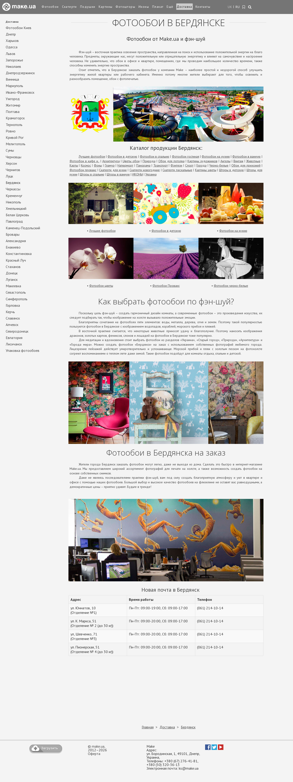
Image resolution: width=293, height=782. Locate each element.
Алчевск (12, 325)
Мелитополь (15, 144)
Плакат (157, 7)
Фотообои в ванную (246, 156)
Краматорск (15, 118)
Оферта (94, 753)
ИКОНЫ (137, 174)
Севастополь (16, 292)
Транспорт (160, 165)
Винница (12, 79)
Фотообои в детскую (122, 156)
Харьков (12, 40)
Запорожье (14, 60)
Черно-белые (218, 165)
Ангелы (225, 161)
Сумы (10, 150)
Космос (86, 165)
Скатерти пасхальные (177, 170)
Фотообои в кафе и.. (84, 161)
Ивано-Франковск (20, 92)
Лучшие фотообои (92, 156)
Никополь (13, 202)
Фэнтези (176, 165)
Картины (106, 7)
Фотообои (50, 7)
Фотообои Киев (18, 28)
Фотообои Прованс (166, 286)
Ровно (11, 131)
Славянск (13, 318)
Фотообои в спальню (154, 156)
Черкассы (13, 189)
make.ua (98, 746)
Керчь (10, 312)
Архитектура (111, 161)
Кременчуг (14, 196)
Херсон (11, 163)
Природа (149, 161)
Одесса (11, 47)
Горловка (13, 305)
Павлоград (14, 221)
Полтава (12, 111)
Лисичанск (14, 344)
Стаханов (13, 267)
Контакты (202, 7)
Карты (74, 165)
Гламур (110, 165)
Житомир (13, 105)
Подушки (87, 7)
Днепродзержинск (20, 73)
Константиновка (19, 254)
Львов (10, 54)
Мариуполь (14, 86)
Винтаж (238, 161)
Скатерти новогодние (145, 170)
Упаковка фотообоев (22, 350)
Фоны (98, 165)
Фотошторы (125, 7)
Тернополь (14, 125)
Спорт (189, 165)
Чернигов (13, 170)
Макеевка (13, 286)
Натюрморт (125, 165)
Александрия (16, 241)
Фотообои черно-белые (231, 286)
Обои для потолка (171, 161)
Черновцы (13, 157)
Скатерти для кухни (113, 170)
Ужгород (13, 99)
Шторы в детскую (231, 170)
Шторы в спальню (92, 174)
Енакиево (13, 247)
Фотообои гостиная (185, 156)
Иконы (143, 7)
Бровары (12, 234)
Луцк (9, 176)
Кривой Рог (15, 137)
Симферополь (16, 299)
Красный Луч (16, 260)
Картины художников (202, 161)
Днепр (11, 34)
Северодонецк (17, 331)
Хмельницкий (16, 208)
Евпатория (14, 338)
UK (230, 7)
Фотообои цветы (101, 286)
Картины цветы (205, 170)
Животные (253, 161)
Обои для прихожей (245, 165)
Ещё (170, 7)
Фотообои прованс (83, 170)
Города (201, 165)
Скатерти (69, 7)
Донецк (12, 273)
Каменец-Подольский (23, 228)
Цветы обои (131, 161)
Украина (151, 174)
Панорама (143, 165)
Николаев (13, 66)
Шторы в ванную (118, 174)
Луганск (12, 279)
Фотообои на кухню (216, 156)
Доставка (184, 7)
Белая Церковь (17, 215)
